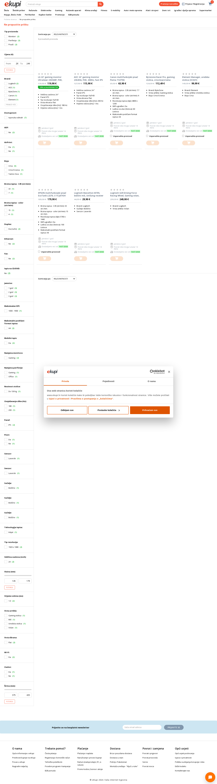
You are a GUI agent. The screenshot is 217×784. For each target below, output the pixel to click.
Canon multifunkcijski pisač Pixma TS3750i (124, 78)
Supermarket (205, 10)
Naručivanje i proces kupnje (89, 757)
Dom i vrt (166, 10)
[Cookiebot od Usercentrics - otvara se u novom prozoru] (152, 372)
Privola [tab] (65, 381)
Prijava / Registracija (192, 4)
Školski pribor (19, 10)
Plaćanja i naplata (85, 753)
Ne (5, 273)
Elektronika (46, 10)
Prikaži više (11, 105)
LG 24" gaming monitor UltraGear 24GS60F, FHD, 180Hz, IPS (50, 78)
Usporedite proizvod (121, 136)
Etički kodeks (180, 766)
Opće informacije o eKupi (23, 753)
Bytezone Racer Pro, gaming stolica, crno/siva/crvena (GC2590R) (160, 78)
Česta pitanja (50, 753)
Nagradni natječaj (20, 766)
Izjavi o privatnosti (59, 398)
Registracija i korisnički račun (57, 757)
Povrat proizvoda (150, 757)
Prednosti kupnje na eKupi (23, 757)
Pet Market (30, 14)
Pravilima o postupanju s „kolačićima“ (92, 398)
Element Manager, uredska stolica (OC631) (195, 78)
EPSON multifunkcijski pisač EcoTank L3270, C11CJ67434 (52, 194)
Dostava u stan (116, 757)
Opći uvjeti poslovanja (184, 753)
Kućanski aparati (73, 10)
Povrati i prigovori (150, 753)
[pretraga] (100, 4)
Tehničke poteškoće (53, 762)
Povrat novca (148, 766)
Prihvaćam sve (149, 410)
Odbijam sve (67, 410)
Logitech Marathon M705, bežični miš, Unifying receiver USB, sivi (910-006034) (88, 194)
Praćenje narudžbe (169, 4)
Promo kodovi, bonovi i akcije (90, 769)
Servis (145, 762)
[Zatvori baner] (169, 372)
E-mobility (115, 10)
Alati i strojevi (152, 10)
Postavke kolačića (109, 410)
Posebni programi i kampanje (58, 766)
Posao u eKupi (18, 762)
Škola (6, 10)
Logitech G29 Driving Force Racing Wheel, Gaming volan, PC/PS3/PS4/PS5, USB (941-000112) (124, 194)
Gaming (58, 10)
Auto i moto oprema (133, 10)
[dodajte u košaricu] (44, 143)
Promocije (60, 14)
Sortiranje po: (44, 34)
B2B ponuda (73, 14)
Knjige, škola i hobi (12, 14)
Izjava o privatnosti (183, 757)
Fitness (104, 10)
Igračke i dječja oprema (185, 10)
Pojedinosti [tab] (108, 381)
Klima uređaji (91, 10)
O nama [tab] (152, 381)
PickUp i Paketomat (118, 762)
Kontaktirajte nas (182, 770)
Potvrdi (9, 70)
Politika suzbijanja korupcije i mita (189, 762)
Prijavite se (174, 727)
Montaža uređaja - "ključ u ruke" (124, 766)
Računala (33, 10)
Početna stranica (10, 19)
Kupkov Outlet (45, 14)
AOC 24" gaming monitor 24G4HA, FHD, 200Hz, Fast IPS (88, 78)
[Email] (142, 727)
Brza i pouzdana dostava (121, 753)
